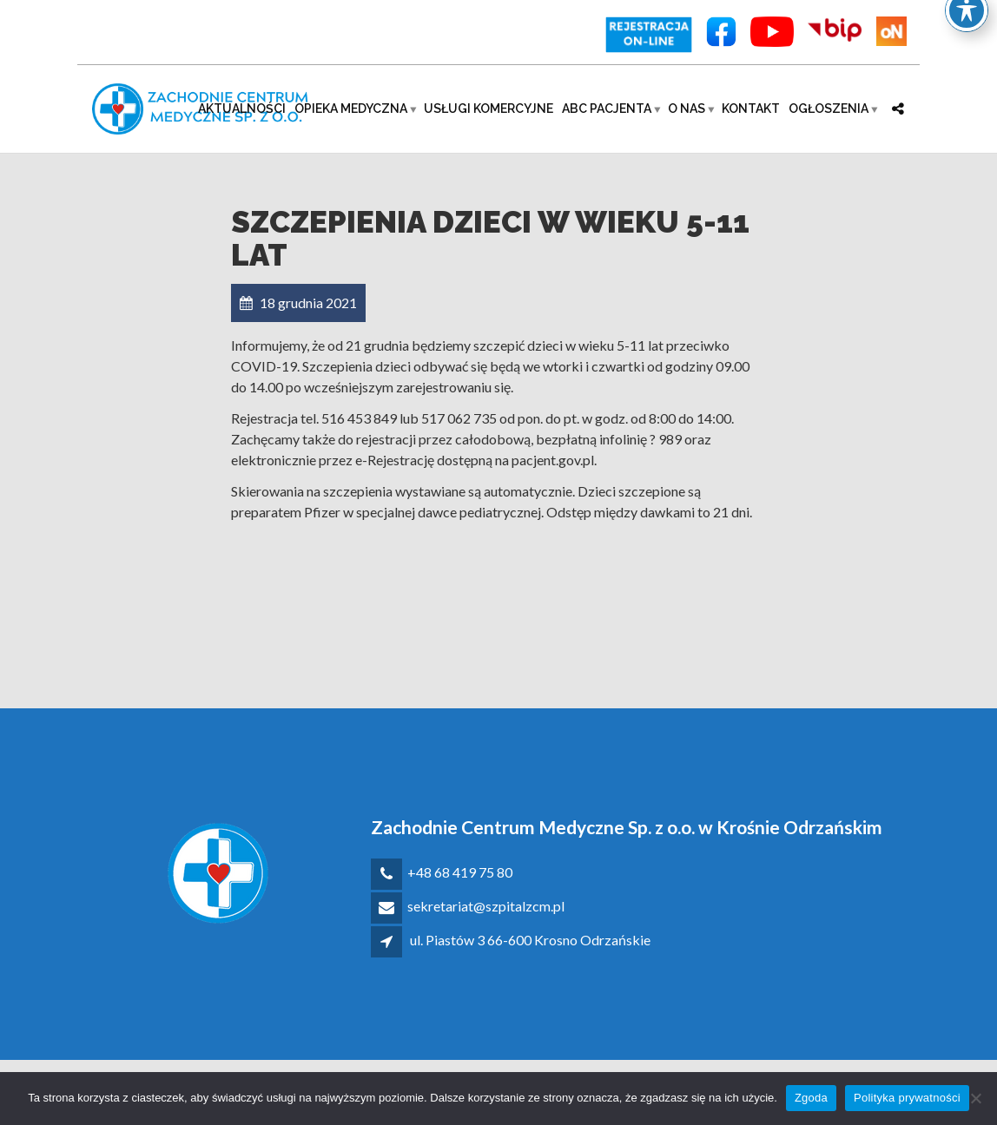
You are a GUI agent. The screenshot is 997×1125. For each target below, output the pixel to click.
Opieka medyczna (350, 108)
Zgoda (811, 1097)
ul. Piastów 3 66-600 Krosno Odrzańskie (530, 939)
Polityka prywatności (907, 1097)
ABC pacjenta (606, 108)
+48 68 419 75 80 (459, 872)
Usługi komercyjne (488, 108)
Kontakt (751, 108)
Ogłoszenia (828, 108)
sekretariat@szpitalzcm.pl (486, 906)
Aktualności (242, 108)
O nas (686, 108)
